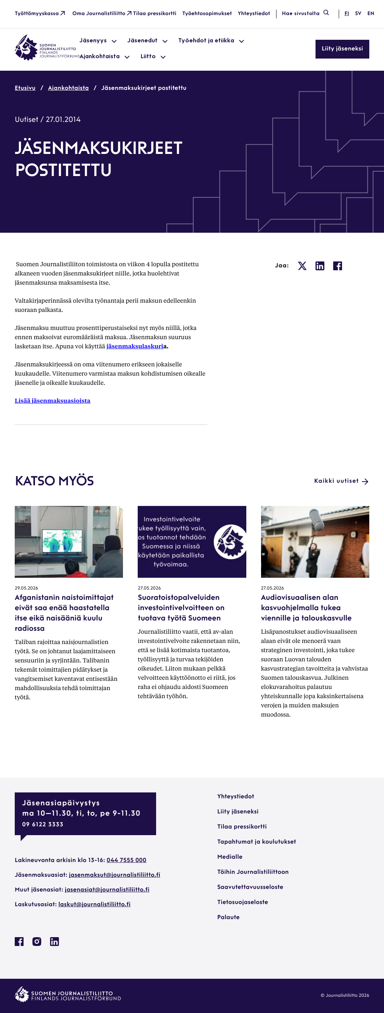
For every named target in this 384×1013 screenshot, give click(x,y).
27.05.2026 (149, 588)
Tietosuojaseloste (242, 902)
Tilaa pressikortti (154, 14)
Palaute (228, 918)
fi (347, 14)
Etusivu (25, 88)
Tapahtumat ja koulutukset (256, 842)
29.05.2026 (26, 588)
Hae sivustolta (306, 14)
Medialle (230, 857)
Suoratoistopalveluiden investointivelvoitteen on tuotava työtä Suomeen (181, 608)
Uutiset (26, 120)
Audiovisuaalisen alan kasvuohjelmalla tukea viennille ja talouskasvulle (306, 608)
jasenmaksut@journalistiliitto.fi (114, 875)
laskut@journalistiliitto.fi (95, 905)
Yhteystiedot (254, 14)
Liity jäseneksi (342, 49)
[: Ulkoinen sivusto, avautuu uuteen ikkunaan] (302, 265)
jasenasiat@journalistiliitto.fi (107, 890)
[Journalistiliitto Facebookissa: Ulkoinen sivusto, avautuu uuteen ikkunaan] (19, 944)
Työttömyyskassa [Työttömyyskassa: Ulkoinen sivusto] (41, 14)
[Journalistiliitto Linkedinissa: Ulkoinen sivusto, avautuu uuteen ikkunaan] (54, 944)
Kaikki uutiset (341, 481)
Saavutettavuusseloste (250, 887)
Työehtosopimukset (207, 14)
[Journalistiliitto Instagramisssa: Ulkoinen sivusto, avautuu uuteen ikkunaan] (36, 944)
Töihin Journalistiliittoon (253, 872)
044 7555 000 (127, 860)
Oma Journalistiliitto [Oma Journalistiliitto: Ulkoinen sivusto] (103, 14)
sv (358, 14)
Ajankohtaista (68, 88)
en (370, 14)
